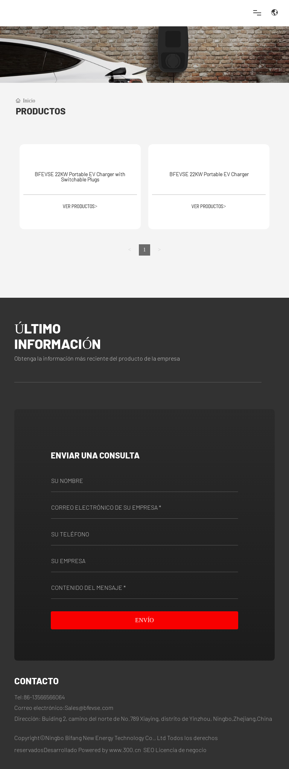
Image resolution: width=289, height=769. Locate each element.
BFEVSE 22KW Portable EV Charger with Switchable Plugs (80, 177)
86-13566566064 (44, 696)
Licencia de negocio (181, 749)
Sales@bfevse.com (89, 707)
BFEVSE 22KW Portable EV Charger (209, 174)
